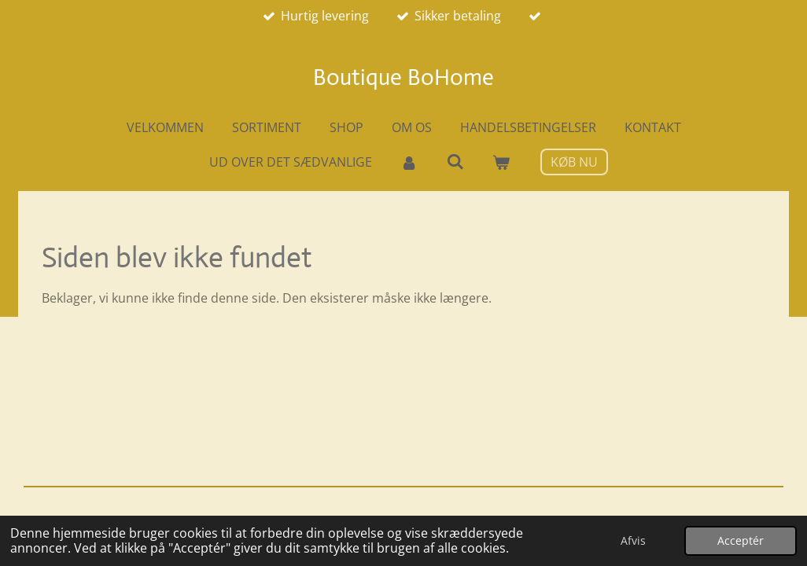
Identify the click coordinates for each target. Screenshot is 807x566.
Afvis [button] (633, 540)
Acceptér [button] (740, 540)
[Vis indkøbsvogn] (501, 162)
